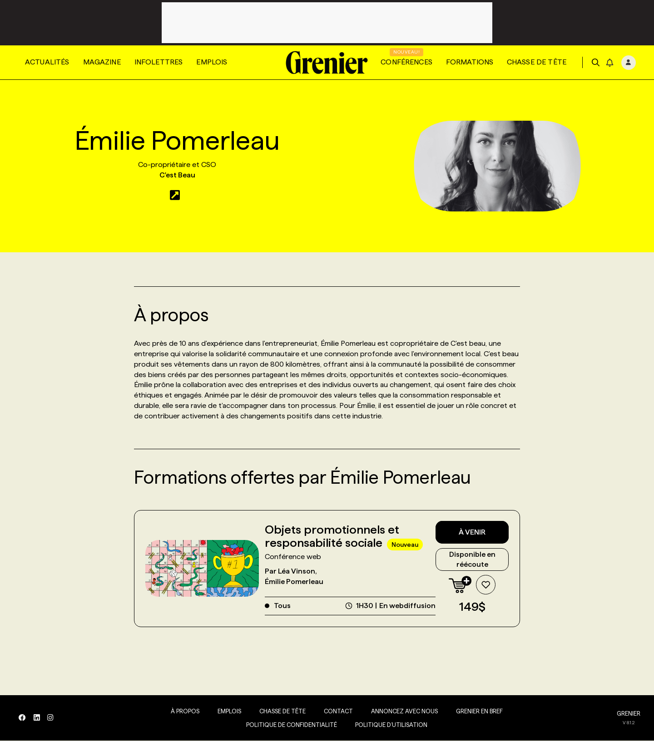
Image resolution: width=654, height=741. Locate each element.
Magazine (102, 62)
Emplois (211, 62)
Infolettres (158, 62)
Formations (469, 62)
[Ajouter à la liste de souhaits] (485, 585)
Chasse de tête (536, 62)
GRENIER (628, 714)
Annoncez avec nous (402, 711)
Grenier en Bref (477, 711)
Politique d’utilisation (389, 725)
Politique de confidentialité (289, 725)
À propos (183, 711)
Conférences (406, 62)
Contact (336, 711)
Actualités (47, 62)
